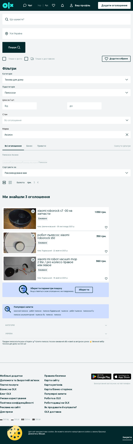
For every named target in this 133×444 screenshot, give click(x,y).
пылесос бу (40, 315)
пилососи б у (88, 311)
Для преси (6, 411)
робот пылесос (76, 311)
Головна (5, 162)
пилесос (49, 315)
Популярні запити (55, 393)
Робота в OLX (52, 398)
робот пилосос (35, 311)
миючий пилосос (21, 311)
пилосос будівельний (51, 311)
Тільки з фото (15, 59)
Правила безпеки (55, 375)
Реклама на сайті (10, 407)
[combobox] (17, 105)
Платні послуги (9, 384)
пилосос (57, 315)
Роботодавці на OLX (56, 402)
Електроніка (16, 162)
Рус (46, 5)
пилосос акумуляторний (24, 315)
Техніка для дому (30, 162)
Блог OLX (5, 393)
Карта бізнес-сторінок (58, 389)
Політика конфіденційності (17, 402)
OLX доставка (52, 411)
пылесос (64, 311)
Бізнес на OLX (8, 389)
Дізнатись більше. (36, 434)
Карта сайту (51, 380)
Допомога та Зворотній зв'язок (19, 380)
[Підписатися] (100, 227)
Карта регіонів (53, 384)
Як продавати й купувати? (60, 407)
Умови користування (13, 398)
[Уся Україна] (66, 33)
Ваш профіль (82, 5)
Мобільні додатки (11, 375)
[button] (62, 5)
